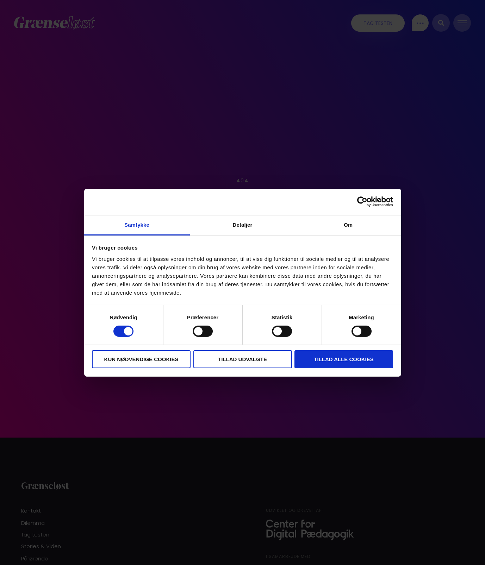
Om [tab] (348, 224)
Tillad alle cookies (343, 359)
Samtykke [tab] (136, 224)
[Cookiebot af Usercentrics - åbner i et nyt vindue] (362, 201)
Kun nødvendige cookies (141, 359)
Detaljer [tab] (243, 224)
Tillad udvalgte (242, 359)
